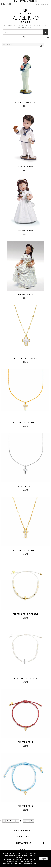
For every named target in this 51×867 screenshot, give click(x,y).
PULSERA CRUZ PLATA (25, 678)
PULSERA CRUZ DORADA (25, 614)
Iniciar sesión (6, 4)
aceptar (43, 859)
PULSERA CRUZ (25, 742)
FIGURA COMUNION (25, 102)
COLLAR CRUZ (25, 486)
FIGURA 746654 (25, 230)
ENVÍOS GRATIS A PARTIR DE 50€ (25, 1)
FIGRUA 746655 (26, 166)
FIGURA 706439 (25, 294)
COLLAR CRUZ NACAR (25, 358)
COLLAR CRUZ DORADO (25, 422)
